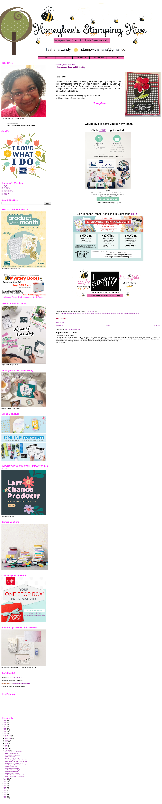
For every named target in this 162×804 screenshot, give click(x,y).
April (6, 746)
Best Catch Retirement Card (11, 758)
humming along (96, 313)
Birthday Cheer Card (9, 756)
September (8, 738)
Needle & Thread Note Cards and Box (14, 776)
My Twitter (4, 194)
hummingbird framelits (109, 313)
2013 (5, 789)
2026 (5, 721)
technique (135, 313)
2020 (5, 731)
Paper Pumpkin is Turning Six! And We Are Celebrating (18, 765)
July (6, 741)
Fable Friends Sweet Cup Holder (13, 751)
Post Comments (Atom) (72, 329)
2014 (5, 787)
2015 (5, 785)
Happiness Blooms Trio (10, 766)
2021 (5, 730)
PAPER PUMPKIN (98, 58)
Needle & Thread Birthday (11, 753)
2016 (5, 783)
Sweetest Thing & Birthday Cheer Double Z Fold (17, 760)
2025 (5, 722)
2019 (5, 733)
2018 (5, 780)
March (7, 748)
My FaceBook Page (7, 191)
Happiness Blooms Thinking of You (13, 763)
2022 (5, 728)
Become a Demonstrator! (21, 683)
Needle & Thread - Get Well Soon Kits (14, 775)
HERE (102, 130)
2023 (5, 726)
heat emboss (86, 313)
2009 (5, 796)
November (8, 736)
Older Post (157, 325)
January (7, 778)
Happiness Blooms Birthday (11, 773)
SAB (118, 313)
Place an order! (17, 677)
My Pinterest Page (6, 190)
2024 (5, 724)
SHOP (64, 58)
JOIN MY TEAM (81, 58)
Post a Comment (60, 322)
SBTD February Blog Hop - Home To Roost (15, 761)
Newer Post (59, 325)
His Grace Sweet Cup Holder (12, 755)
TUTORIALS (115, 58)
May (6, 745)
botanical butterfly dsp (74, 313)
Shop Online (5, 187)
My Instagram (5, 193)
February (7, 750)
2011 (5, 792)
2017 (5, 781)
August (7, 740)
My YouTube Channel (7, 188)
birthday (63, 313)
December (8, 735)
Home (108, 325)
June (6, 743)
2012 (5, 790)
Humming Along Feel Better (11, 768)
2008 (5, 798)
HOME (47, 58)
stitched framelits (126, 313)
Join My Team (5, 186)
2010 (5, 794)
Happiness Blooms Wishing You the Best (15, 770)
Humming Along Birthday (70, 67)
